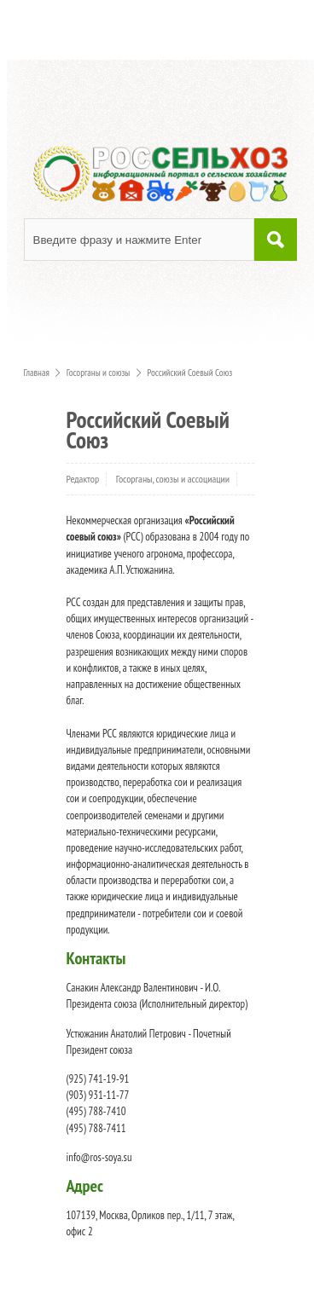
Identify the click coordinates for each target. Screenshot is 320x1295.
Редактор (83, 478)
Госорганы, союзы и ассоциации (173, 478)
